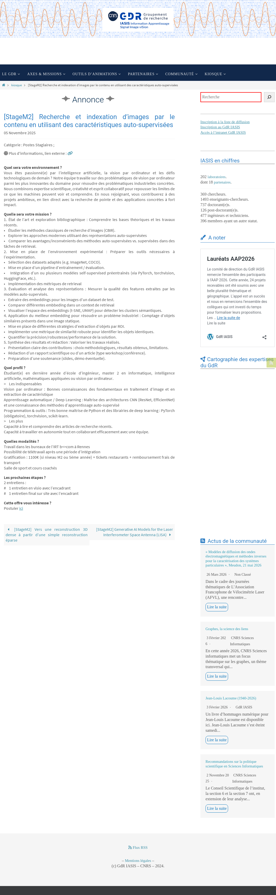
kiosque (16, 85)
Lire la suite (217, 607)
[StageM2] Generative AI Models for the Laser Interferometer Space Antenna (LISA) (134, 532)
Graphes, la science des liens (227, 629)
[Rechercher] (269, 97)
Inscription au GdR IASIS (220, 127)
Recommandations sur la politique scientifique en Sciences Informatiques (234, 763)
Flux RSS (138, 847)
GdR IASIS (244, 707)
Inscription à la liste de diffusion (225, 122)
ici (21, 508)
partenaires (222, 182)
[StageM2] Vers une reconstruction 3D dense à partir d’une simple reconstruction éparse (47, 535)
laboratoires (217, 177)
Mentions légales (138, 861)
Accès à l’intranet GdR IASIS (223, 132)
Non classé (242, 574)
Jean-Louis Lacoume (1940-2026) (231, 698)
